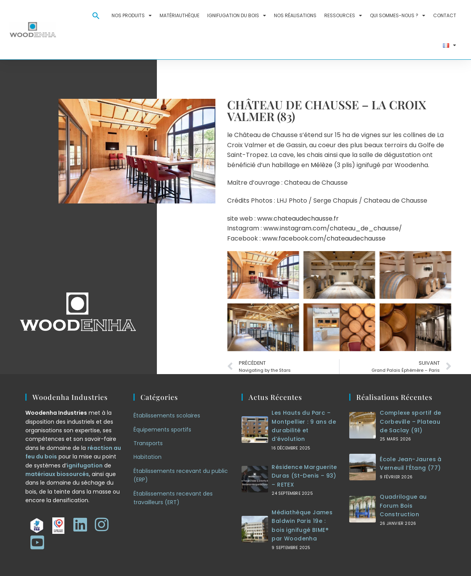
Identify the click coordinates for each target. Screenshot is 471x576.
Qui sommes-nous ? (397, 15)
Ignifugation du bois (236, 15)
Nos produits (132, 15)
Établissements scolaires (166, 415)
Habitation (147, 457)
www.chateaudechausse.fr (298, 218)
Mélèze (321, 164)
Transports (148, 443)
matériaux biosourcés (57, 474)
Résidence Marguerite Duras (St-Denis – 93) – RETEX (304, 476)
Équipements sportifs (162, 429)
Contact (444, 15)
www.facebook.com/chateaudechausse (324, 238)
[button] (96, 15)
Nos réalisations (295, 15)
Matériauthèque (179, 15)
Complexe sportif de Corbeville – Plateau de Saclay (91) (410, 421)
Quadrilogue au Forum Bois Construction (403, 505)
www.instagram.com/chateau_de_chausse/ (332, 228)
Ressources (343, 15)
